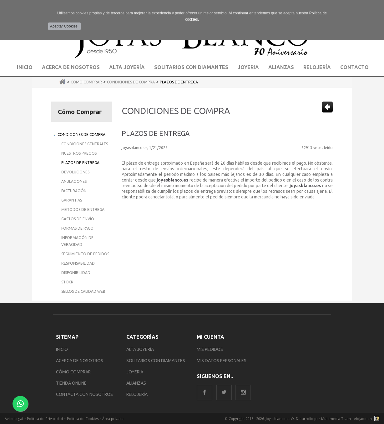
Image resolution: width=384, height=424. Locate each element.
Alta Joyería (127, 67)
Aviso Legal (14, 418)
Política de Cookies (83, 418)
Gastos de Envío (77, 219)
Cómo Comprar (86, 82)
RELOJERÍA (137, 394)
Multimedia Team (336, 418)
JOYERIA (134, 371)
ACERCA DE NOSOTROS (79, 360)
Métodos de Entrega (82, 209)
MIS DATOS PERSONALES (221, 360)
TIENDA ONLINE (71, 383)
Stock (67, 282)
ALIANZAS (136, 383)
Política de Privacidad (45, 418)
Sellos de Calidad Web (83, 291)
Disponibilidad (75, 273)
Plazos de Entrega (179, 82)
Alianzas (281, 67)
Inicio (25, 67)
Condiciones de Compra (131, 82)
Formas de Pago (77, 228)
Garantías (71, 200)
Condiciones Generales (84, 144)
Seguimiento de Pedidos (85, 254)
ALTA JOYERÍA (140, 349)
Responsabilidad (78, 263)
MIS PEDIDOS (210, 349)
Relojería (317, 67)
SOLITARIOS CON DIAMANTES (155, 360)
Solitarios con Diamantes (191, 67)
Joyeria (248, 67)
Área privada (113, 418)
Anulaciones (74, 181)
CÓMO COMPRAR (73, 371)
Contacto (354, 67)
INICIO (62, 349)
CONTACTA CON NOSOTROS (84, 394)
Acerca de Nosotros (71, 67)
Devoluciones (75, 172)
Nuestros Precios (79, 153)
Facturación (74, 191)
